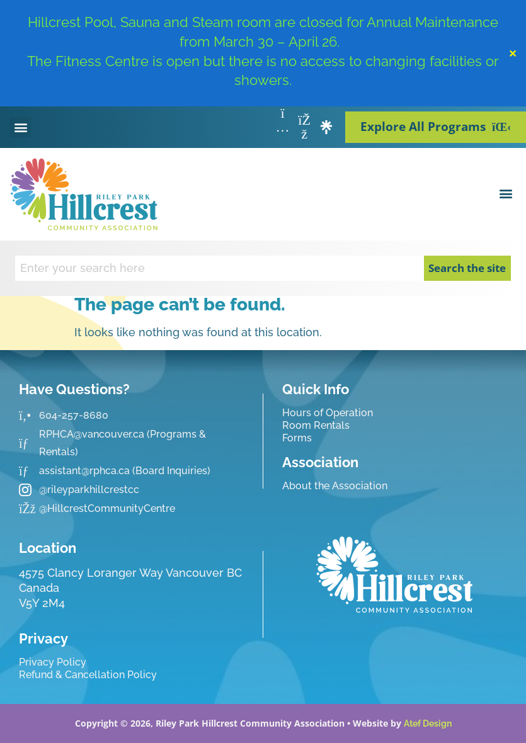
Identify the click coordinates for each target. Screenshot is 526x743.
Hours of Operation (327, 413)
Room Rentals (316, 425)
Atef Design (428, 723)
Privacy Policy (52, 662)
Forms (297, 438)
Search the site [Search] (467, 268)
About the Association (334, 486)
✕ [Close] (512, 53)
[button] (20, 127)
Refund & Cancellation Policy (88, 675)
